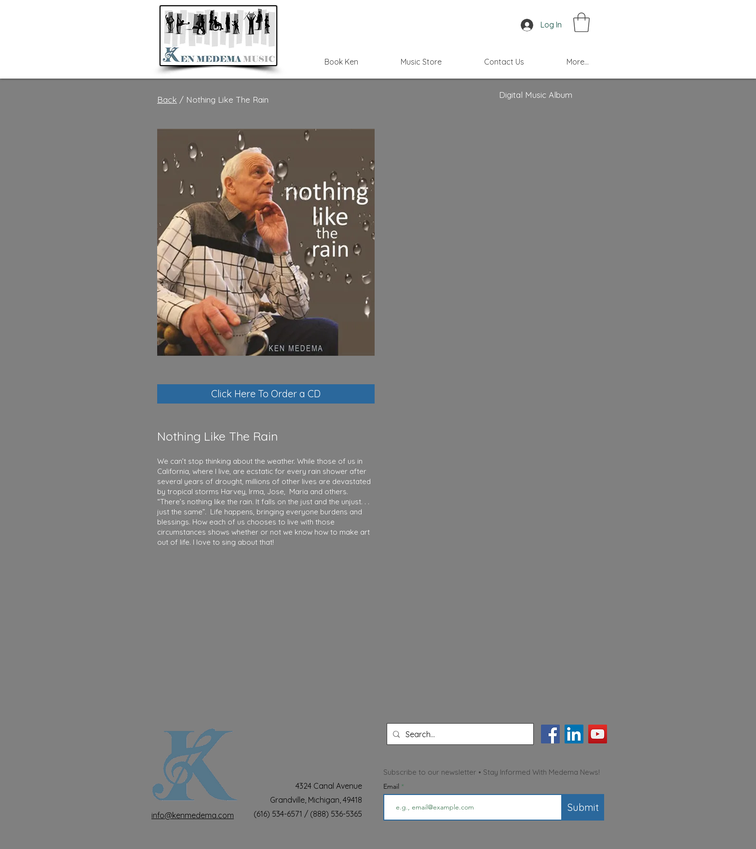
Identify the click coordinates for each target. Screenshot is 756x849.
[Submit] (583, 807)
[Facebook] (550, 734)
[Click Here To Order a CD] (266, 394)
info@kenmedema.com (192, 815)
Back (167, 99)
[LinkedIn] (574, 734)
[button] (581, 22)
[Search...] (459, 734)
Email (392, 786)
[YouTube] (597, 734)
